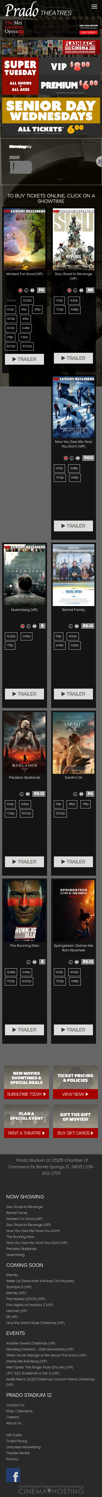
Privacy (12, 1459)
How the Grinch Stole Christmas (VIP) (35, 1322)
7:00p (60, 477)
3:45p (74, 468)
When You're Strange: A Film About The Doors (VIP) (46, 1355)
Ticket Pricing (16, 1441)
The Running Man (20, 1236)
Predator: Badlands (21, 1248)
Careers (12, 1417)
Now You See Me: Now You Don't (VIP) (37, 1242)
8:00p (11, 346)
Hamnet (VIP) (16, 1311)
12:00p (11, 300)
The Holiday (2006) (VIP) (25, 1299)
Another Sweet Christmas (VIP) (30, 1343)
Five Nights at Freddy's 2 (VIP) (29, 1305)
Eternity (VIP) (16, 1293)
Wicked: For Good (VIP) (24, 1218)
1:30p (59, 300)
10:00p (27, 346)
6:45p (26, 328)
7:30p (24, 337)
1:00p (10, 309)
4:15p (25, 319)
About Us (13, 1423)
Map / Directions (19, 1411)
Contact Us (15, 1405)
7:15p (10, 337)
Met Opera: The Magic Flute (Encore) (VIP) (39, 1367)
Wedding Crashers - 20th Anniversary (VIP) (40, 1349)
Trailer (24, 359)
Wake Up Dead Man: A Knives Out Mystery (40, 1281)
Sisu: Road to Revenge (24, 1206)
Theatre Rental (17, 1453)
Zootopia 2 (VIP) (19, 1287)
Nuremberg (15, 1254)
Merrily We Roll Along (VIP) (26, 1361)
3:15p (37, 309)
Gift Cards (14, 1435)
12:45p (11, 972)
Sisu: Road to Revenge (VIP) (28, 1224)
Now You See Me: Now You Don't (33, 1230)
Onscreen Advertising (23, 1447)
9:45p (75, 309)
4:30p (11, 328)
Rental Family (16, 1212)
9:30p (75, 645)
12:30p (27, 300)
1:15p (24, 309)
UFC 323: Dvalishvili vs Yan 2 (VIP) (32, 1373)
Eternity (12, 1275)
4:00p (11, 319)
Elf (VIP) (12, 1317)
